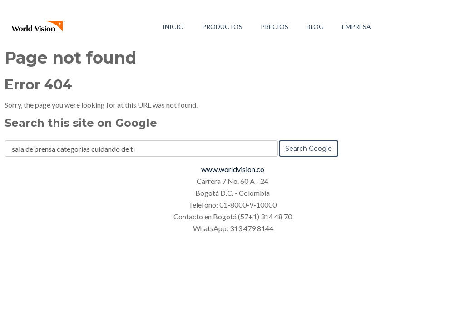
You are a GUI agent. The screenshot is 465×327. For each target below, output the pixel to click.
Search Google (308, 148)
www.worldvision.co (232, 169)
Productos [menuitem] (222, 26)
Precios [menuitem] (274, 26)
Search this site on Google (81, 122)
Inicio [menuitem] (173, 26)
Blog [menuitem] (315, 26)
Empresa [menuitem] (356, 26)
